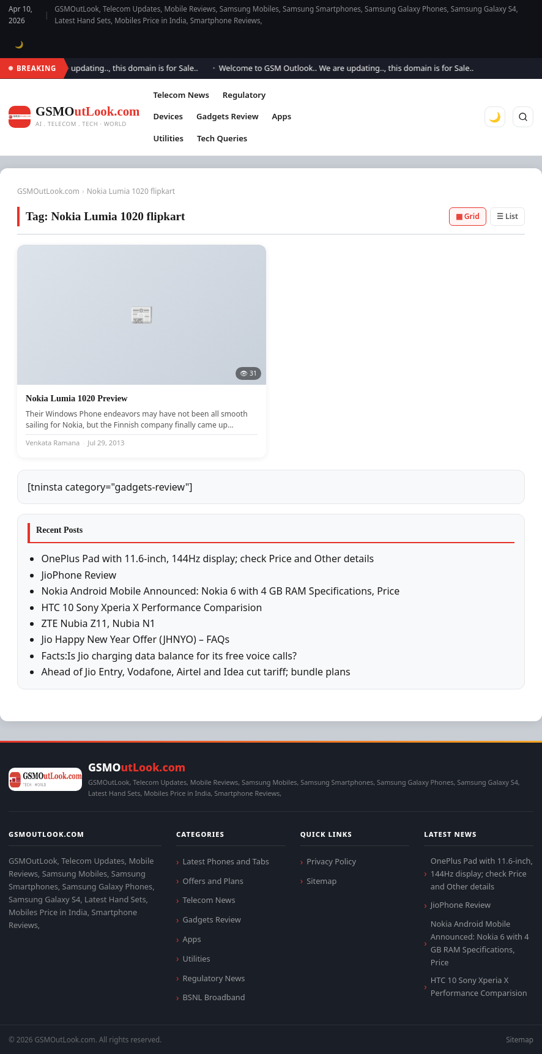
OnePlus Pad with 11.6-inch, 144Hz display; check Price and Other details (207, 558)
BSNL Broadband (214, 997)
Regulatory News (214, 978)
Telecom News (181, 94)
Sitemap (321, 880)
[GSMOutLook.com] (74, 117)
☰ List (507, 216)
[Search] (523, 116)
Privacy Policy (331, 861)
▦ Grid (468, 216)
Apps (282, 116)
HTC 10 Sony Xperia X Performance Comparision (151, 607)
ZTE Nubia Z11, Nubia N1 (98, 623)
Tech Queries (222, 138)
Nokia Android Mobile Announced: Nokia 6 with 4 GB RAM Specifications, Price (220, 591)
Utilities (168, 138)
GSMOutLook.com (48, 191)
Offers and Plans (213, 880)
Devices (168, 116)
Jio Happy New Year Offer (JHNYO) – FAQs (135, 639)
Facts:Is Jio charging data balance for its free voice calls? (169, 655)
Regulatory (244, 94)
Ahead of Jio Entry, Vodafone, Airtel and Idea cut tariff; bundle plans (195, 671)
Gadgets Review (227, 116)
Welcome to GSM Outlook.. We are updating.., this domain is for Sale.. (349, 67)
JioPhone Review (78, 575)
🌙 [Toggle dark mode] (19, 44)
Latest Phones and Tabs (226, 861)
